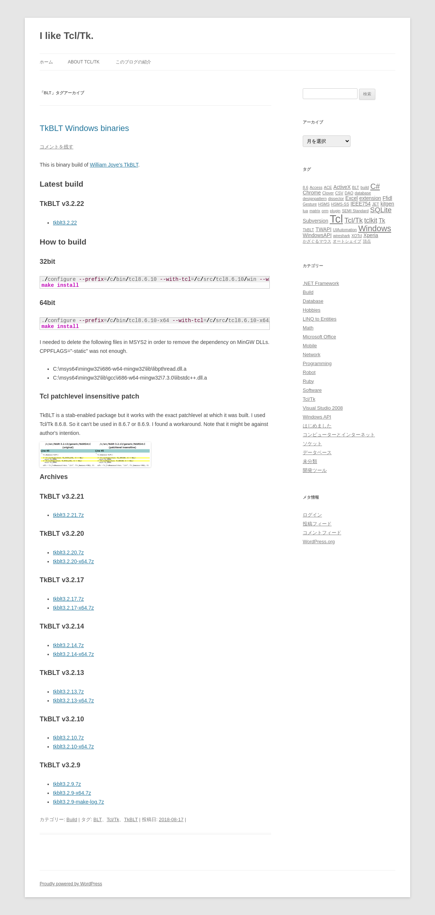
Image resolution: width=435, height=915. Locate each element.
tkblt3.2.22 (65, 223)
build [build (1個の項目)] (365, 187)
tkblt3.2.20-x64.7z (73, 561)
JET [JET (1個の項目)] (375, 204)
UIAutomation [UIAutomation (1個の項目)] (345, 229)
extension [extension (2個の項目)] (370, 198)
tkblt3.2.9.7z (67, 784)
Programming (317, 363)
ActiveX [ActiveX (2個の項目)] (342, 187)
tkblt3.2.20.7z (68, 552)
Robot (309, 372)
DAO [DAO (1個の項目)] (349, 193)
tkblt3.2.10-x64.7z (73, 747)
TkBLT (131, 819)
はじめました (317, 426)
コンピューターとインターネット (339, 434)
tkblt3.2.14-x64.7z (73, 654)
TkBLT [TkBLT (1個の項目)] (308, 229)
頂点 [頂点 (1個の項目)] (367, 241)
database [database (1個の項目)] (363, 193)
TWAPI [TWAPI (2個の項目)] (323, 229)
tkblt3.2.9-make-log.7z (78, 802)
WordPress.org (319, 541)
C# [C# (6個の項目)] (375, 186)
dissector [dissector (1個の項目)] (336, 198)
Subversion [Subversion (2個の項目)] (315, 221)
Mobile (310, 345)
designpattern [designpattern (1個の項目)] (315, 198)
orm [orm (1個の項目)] (325, 211)
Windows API (317, 417)
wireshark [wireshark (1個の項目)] (341, 235)
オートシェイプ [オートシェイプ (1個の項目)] (347, 241)
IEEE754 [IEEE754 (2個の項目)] (361, 204)
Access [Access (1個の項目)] (316, 187)
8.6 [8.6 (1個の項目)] (305, 187)
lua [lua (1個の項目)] (305, 211)
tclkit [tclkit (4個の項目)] (370, 220)
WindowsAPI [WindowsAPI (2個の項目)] (317, 235)
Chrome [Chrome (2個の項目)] (312, 193)
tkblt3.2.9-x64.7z (72, 793)
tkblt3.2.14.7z (68, 645)
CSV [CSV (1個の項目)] (339, 193)
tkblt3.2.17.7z (68, 599)
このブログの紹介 (133, 62)
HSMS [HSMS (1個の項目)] (324, 204)
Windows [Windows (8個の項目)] (374, 228)
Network (312, 354)
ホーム (46, 62)
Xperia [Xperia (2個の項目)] (370, 235)
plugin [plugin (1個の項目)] (335, 211)
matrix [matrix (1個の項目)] (314, 211)
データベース (317, 452)
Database (313, 301)
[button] (95, 454)
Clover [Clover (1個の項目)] (328, 193)
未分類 (310, 461)
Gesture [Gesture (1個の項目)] (310, 204)
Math (308, 328)
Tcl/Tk (113, 819)
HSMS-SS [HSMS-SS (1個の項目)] (340, 204)
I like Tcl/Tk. (66, 35)
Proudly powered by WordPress (71, 883)
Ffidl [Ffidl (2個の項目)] (387, 198)
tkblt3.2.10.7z (68, 738)
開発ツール (315, 470)
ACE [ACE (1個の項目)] (328, 187)
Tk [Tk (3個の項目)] (382, 220)
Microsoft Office (319, 337)
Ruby (308, 381)
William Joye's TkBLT (114, 165)
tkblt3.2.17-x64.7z (73, 608)
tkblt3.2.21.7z (68, 515)
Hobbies (312, 310)
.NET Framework (321, 283)
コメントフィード (322, 532)
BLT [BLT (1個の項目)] (355, 187)
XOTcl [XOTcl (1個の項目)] (356, 235)
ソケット (312, 443)
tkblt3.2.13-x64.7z (73, 701)
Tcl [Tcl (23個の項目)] (336, 219)
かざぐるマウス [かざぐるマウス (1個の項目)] (317, 241)
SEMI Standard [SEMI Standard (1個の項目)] (355, 211)
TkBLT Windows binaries (84, 128)
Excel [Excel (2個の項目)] (351, 198)
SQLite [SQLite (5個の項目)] (381, 210)
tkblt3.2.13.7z (68, 692)
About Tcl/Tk (84, 62)
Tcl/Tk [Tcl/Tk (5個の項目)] (354, 220)
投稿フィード (317, 524)
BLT (97, 819)
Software (312, 390)
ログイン (312, 515)
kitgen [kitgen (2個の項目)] (387, 204)
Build (71, 819)
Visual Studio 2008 (323, 408)
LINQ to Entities (319, 319)
